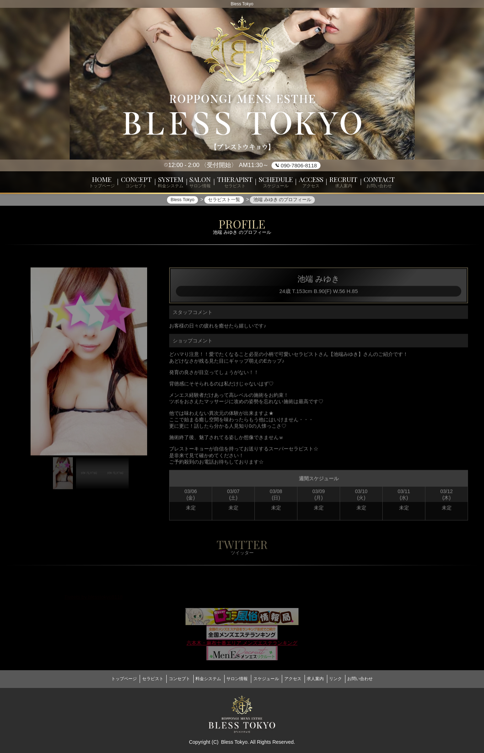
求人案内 (325, 678)
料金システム (202, 678)
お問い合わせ (379, 678)
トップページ (104, 678)
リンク (350, 678)
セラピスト (137, 678)
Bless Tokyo (234, 739)
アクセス (299, 678)
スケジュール (268, 678)
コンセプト (168, 678)
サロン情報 (235, 678)
